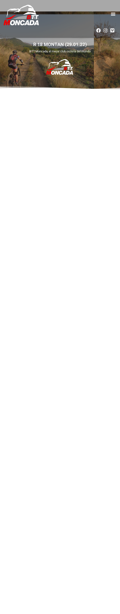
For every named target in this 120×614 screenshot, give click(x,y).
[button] (113, 14)
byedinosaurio (68, 601)
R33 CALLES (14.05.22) (17, 307)
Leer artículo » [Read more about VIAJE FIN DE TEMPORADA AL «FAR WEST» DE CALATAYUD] (9, 569)
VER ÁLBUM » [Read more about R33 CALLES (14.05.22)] (8, 336)
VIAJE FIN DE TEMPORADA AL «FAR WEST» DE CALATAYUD (42, 558)
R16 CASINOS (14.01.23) (18, 211)
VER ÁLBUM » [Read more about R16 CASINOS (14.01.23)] (8, 236)
